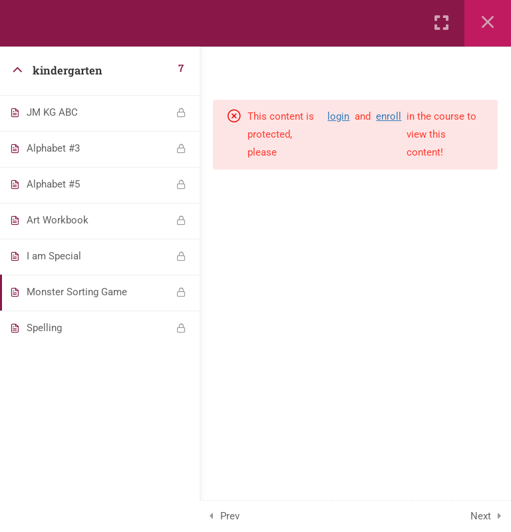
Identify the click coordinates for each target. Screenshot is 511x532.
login (338, 116)
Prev (230, 516)
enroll (388, 116)
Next (480, 516)
